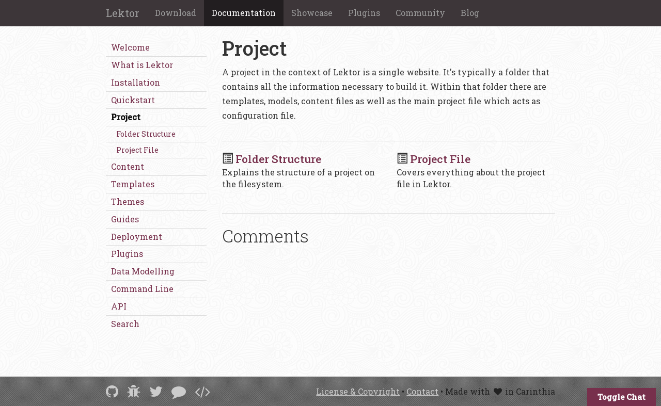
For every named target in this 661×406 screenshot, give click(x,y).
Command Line (142, 288)
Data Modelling (143, 271)
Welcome (130, 47)
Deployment (136, 236)
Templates (132, 183)
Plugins (364, 12)
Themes (127, 201)
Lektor (122, 13)
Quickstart (133, 99)
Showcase (312, 12)
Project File (137, 150)
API (119, 306)
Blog (470, 12)
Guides (125, 219)
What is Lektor (142, 64)
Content (127, 166)
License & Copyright (358, 391)
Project (125, 116)
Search (125, 323)
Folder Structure (146, 134)
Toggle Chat (621, 397)
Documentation (244, 12)
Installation (135, 82)
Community (420, 12)
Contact (422, 391)
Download (175, 12)
